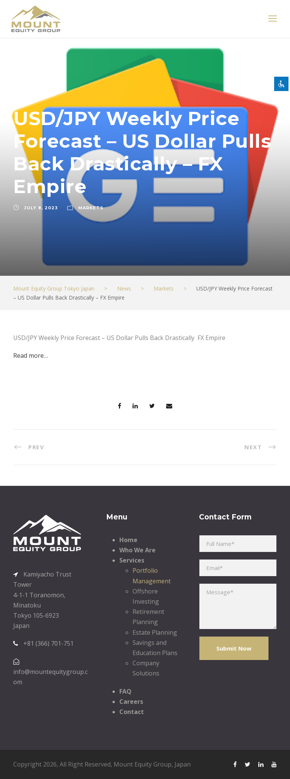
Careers (131, 701)
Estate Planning (155, 632)
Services (131, 560)
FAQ (125, 691)
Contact (131, 712)
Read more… (30, 355)
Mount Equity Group (142, 764)
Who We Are (137, 550)
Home (128, 540)
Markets (90, 207)
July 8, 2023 (41, 207)
